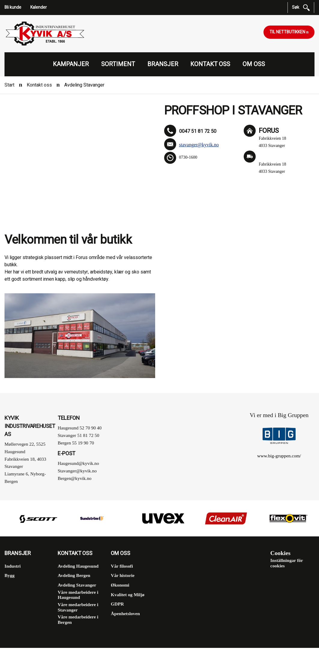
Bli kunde (13, 7)
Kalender (38, 7)
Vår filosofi (122, 566)
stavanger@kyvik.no (199, 144)
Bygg (9, 575)
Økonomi (120, 584)
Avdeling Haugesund (78, 566)
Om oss (253, 64)
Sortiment (118, 64)
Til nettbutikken (287, 32)
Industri (13, 566)
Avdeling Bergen (74, 575)
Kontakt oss (210, 64)
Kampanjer (71, 64)
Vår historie (122, 575)
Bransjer (162, 64)
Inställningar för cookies (286, 563)
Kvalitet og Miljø (127, 594)
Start (9, 85)
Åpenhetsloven (125, 613)
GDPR (117, 603)
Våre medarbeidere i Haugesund (78, 595)
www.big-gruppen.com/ (279, 455)
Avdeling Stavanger (77, 584)
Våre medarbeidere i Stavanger (78, 607)
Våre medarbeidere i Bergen (78, 619)
